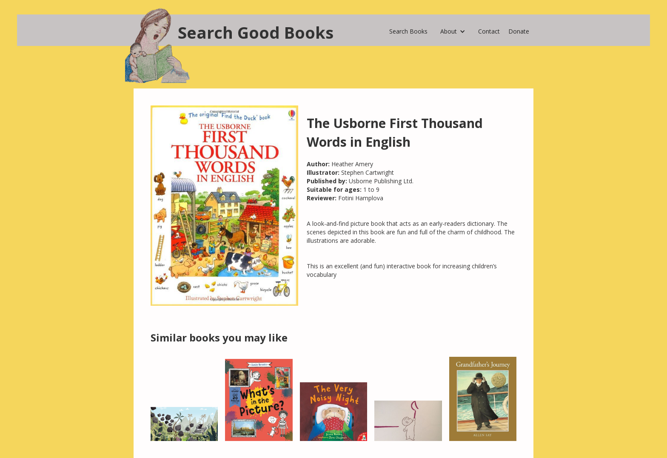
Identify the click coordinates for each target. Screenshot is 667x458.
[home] (234, 30)
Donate (518, 31)
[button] (453, 29)
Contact (489, 31)
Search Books (408, 31)
